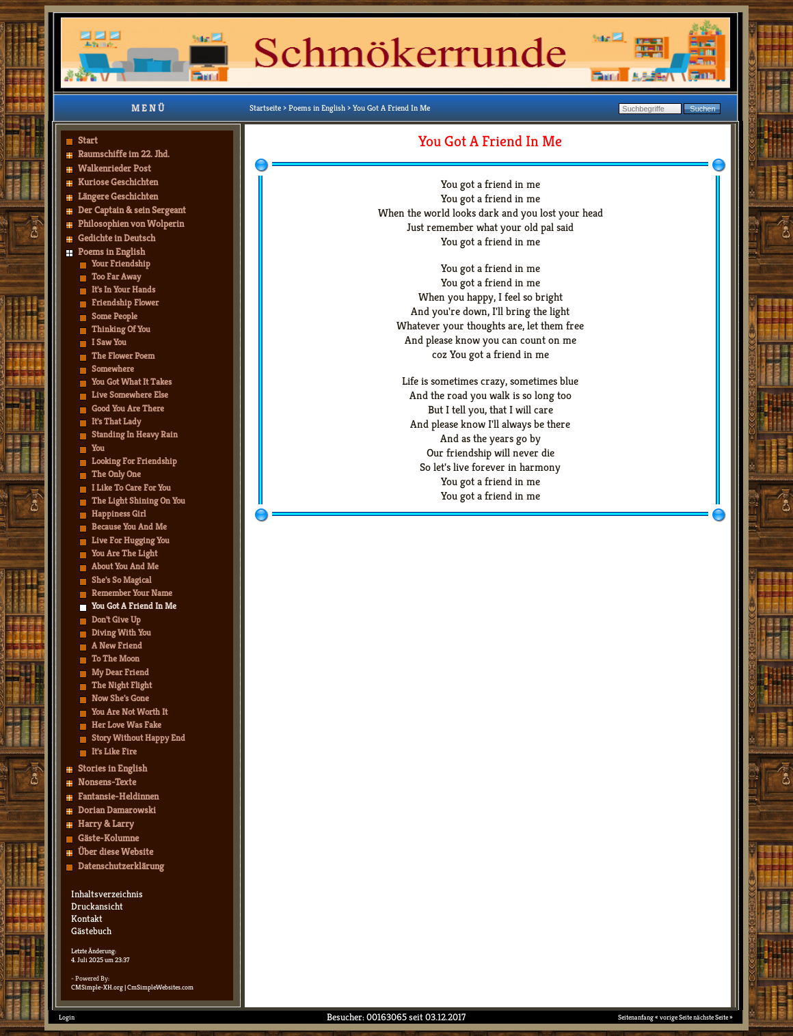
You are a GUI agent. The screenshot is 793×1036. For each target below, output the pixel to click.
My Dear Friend (120, 672)
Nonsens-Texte (107, 782)
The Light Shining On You (138, 500)
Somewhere (113, 368)
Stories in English (112, 768)
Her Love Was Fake (126, 725)
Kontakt (87, 918)
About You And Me (125, 566)
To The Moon (115, 658)
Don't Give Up (116, 619)
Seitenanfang (636, 1017)
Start (88, 140)
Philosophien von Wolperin (131, 223)
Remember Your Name (132, 593)
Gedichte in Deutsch (116, 238)
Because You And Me (129, 526)
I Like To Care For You (131, 487)
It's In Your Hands (123, 289)
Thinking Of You (121, 329)
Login (67, 1017)
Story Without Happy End (138, 738)
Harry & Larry (106, 823)
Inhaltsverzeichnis (107, 894)
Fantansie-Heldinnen (118, 796)
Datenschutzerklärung (121, 866)
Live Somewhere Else (130, 394)
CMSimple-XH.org (97, 987)
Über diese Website (115, 851)
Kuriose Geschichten (118, 182)
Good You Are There (128, 408)
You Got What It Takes (132, 381)
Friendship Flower (125, 302)
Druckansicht (97, 906)
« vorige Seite (673, 1017)
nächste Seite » (713, 1017)
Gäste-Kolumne (108, 838)
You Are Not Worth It (129, 712)
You (98, 448)
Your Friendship (121, 263)
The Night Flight (122, 685)
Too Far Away (116, 276)
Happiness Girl (119, 513)
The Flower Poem (123, 356)
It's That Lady (116, 421)
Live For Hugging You (131, 540)
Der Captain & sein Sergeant (132, 210)
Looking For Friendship (134, 461)
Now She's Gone (120, 698)
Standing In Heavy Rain (135, 434)
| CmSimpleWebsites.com (158, 987)
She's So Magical (121, 580)
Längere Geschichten (118, 196)
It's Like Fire (114, 751)
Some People (114, 316)
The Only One (116, 474)
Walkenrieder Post (114, 168)
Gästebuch (91, 931)
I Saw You (109, 342)
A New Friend (117, 645)
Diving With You (121, 632)
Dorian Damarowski (117, 810)
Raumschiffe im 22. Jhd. (124, 154)
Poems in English (111, 251)
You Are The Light (124, 553)
